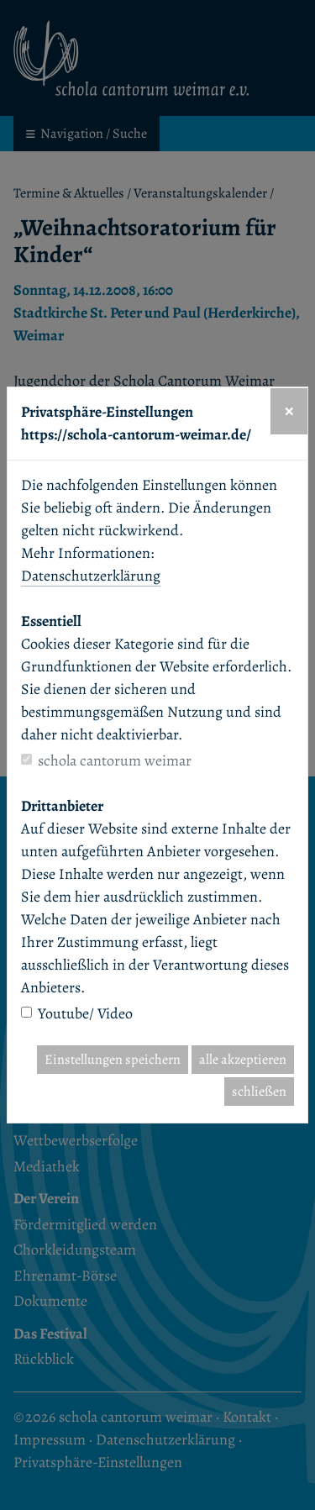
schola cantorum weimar (115, 760)
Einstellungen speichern (113, 1059)
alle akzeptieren (242, 1059)
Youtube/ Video (85, 1013)
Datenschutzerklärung (90, 576)
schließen (259, 1091)
